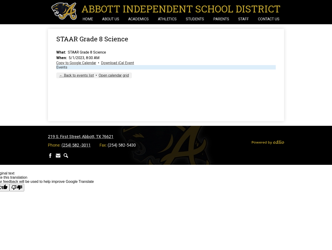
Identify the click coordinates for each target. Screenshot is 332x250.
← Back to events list (76, 75)
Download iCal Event (117, 63)
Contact (58, 155)
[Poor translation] (16, 187)
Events (61, 67)
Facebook (50, 155)
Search (66, 155)
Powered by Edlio (268, 142)
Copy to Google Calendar (76, 63)
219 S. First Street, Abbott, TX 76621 (80, 136)
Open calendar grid (114, 75)
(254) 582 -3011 (76, 145)
